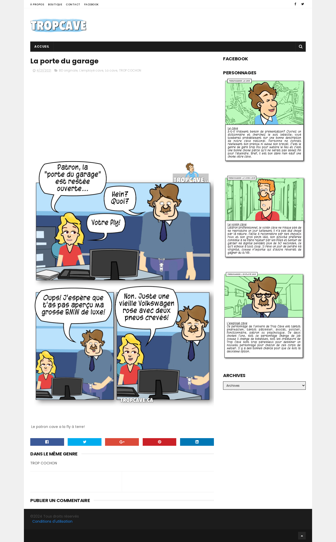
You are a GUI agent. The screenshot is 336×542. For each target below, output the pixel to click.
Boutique (55, 4)
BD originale (68, 70)
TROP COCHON (130, 70)
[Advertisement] (213, 24)
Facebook (91, 4)
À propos (37, 4)
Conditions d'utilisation (52, 521)
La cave (111, 70)
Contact (73, 4)
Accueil (41, 46)
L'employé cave (91, 70)
